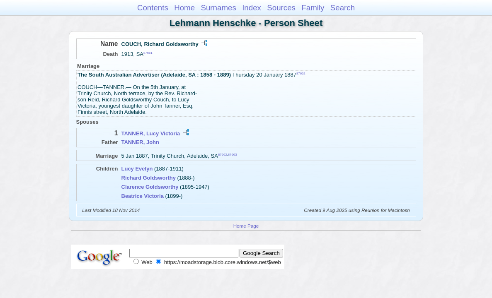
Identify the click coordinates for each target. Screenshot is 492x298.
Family (312, 7)
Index (251, 7)
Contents (152, 7)
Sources (281, 7)
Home (184, 7)
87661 (148, 53)
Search (342, 7)
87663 (232, 154)
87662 (300, 73)
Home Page (246, 225)
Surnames (218, 7)
